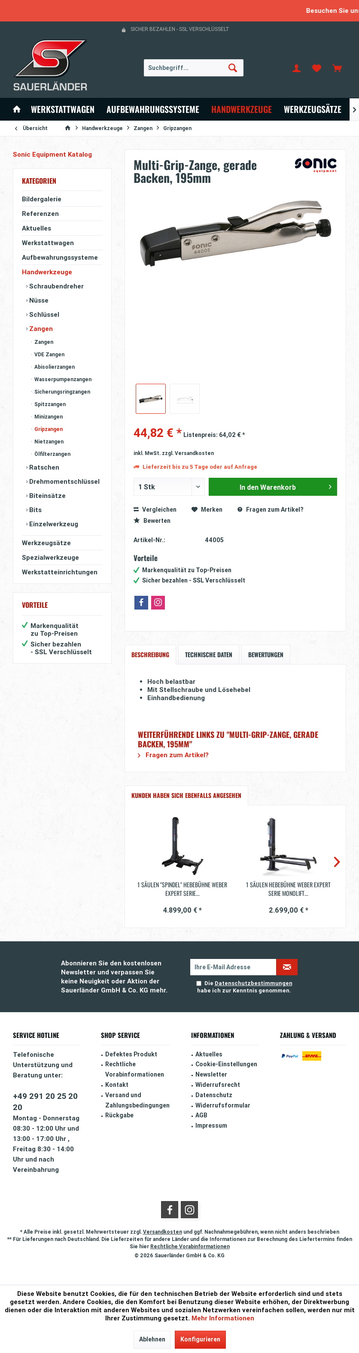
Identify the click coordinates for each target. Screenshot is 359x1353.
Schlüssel (43, 314)
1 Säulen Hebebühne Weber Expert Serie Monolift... (288, 889)
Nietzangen (48, 441)
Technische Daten (208, 654)
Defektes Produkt (131, 1054)
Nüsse (38, 300)
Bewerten (152, 521)
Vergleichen (155, 509)
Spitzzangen (49, 404)
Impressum (211, 1125)
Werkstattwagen (48, 243)
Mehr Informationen (223, 1318)
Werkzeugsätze (46, 543)
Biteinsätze (46, 495)
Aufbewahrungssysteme (60, 257)
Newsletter (211, 1074)
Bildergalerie (41, 199)
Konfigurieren (200, 1339)
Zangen (40, 329)
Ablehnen (152, 1339)
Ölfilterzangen (51, 454)
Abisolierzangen (54, 367)
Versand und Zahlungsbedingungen (137, 1100)
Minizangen (48, 416)
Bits (34, 510)
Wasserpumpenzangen (62, 379)
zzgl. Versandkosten (188, 453)
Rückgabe (119, 1115)
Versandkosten (162, 1232)
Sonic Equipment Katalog (52, 154)
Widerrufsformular (222, 1105)
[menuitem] (337, 67)
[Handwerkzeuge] (241, 109)
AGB (201, 1115)
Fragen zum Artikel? (270, 509)
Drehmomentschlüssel (63, 481)
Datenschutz (213, 1095)
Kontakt (116, 1085)
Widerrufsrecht (217, 1085)
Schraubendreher (55, 286)
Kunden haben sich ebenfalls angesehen (186, 795)
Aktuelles (36, 228)
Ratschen (43, 467)
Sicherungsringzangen (61, 391)
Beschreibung (150, 654)
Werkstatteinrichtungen (59, 572)
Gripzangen (48, 429)
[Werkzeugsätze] (312, 109)
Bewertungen (265, 654)
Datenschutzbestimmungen (253, 983)
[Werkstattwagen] (62, 109)
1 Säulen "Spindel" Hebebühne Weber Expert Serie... (182, 889)
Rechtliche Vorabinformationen (134, 1069)
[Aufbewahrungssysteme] (152, 109)
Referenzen (40, 213)
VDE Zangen (48, 354)
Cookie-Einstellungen (226, 1064)
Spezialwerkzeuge (50, 557)
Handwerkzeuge (47, 272)
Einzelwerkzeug (52, 524)
